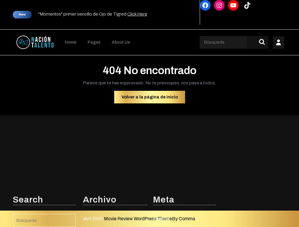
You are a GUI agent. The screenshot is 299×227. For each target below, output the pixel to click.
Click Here (137, 14)
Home (70, 42)
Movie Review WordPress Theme (138, 218)
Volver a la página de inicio (153, 98)
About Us (121, 42)
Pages (94, 42)
